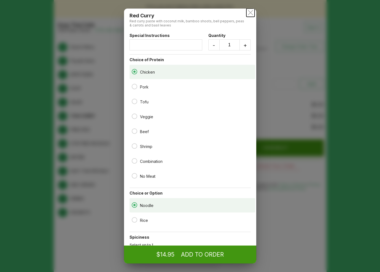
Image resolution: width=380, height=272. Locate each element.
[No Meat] (134, 176)
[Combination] (134, 161)
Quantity (229, 41)
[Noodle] (134, 205)
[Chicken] (134, 71)
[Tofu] (134, 101)
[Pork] (134, 86)
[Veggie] (134, 116)
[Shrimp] (134, 146)
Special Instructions (166, 41)
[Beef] (134, 131)
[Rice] (134, 220)
